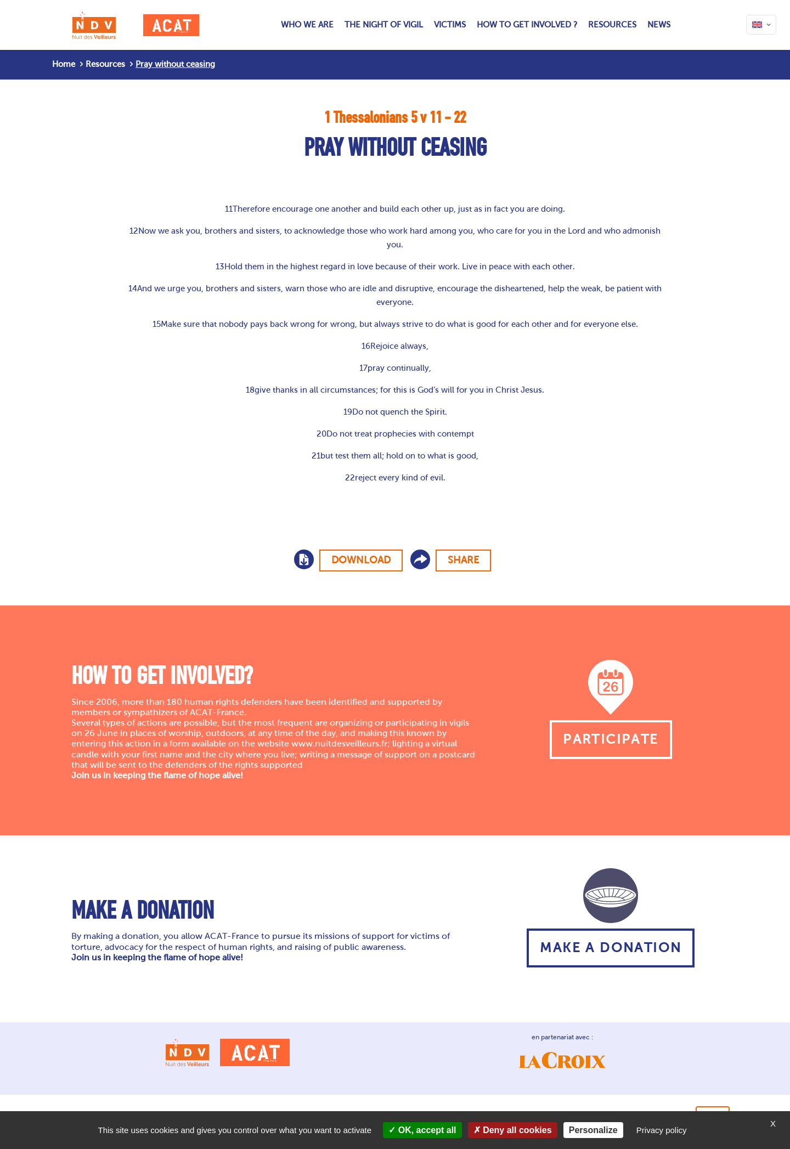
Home (63, 64)
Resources (105, 64)
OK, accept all (422, 1130)
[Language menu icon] (761, 25)
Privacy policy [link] (661, 1130)
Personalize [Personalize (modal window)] (593, 1130)
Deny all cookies (512, 1130)
